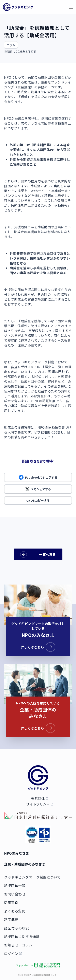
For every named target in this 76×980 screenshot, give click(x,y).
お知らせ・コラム (18, 944)
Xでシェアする (38, 489)
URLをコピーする (38, 500)
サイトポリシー (38, 804)
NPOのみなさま (16, 853)
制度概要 (11, 919)
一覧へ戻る (38, 554)
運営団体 (38, 798)
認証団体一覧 (14, 885)
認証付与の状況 (16, 927)
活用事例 (11, 902)
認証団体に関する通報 (22, 936)
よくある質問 (14, 910)
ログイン (11, 953)
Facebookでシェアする (38, 477)
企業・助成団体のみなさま (24, 864)
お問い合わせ (14, 893)
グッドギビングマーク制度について (32, 877)
